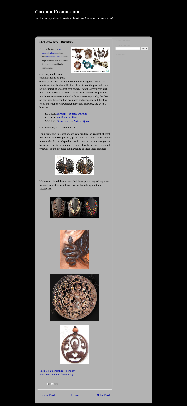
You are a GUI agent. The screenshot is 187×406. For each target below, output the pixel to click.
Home (75, 395)
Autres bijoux (81, 121)
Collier (73, 117)
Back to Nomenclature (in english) (57, 370)
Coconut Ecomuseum (57, 11)
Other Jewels (64, 121)
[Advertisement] (97, 30)
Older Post (103, 395)
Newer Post (47, 395)
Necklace (62, 117)
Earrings (61, 113)
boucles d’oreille (78, 113)
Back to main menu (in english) (56, 374)
